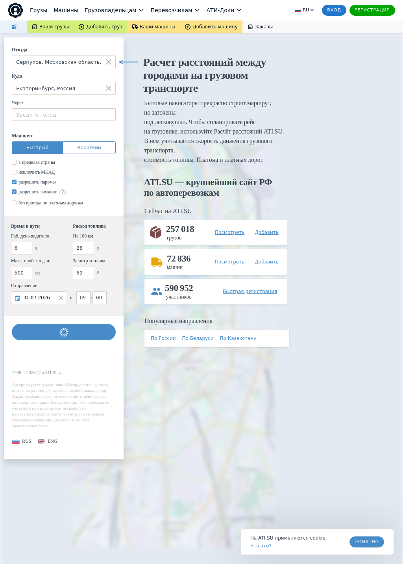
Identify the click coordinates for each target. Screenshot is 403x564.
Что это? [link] (261, 546)
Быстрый (37, 147)
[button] (21, 441)
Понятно (367, 541)
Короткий (89, 147)
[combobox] (64, 62)
